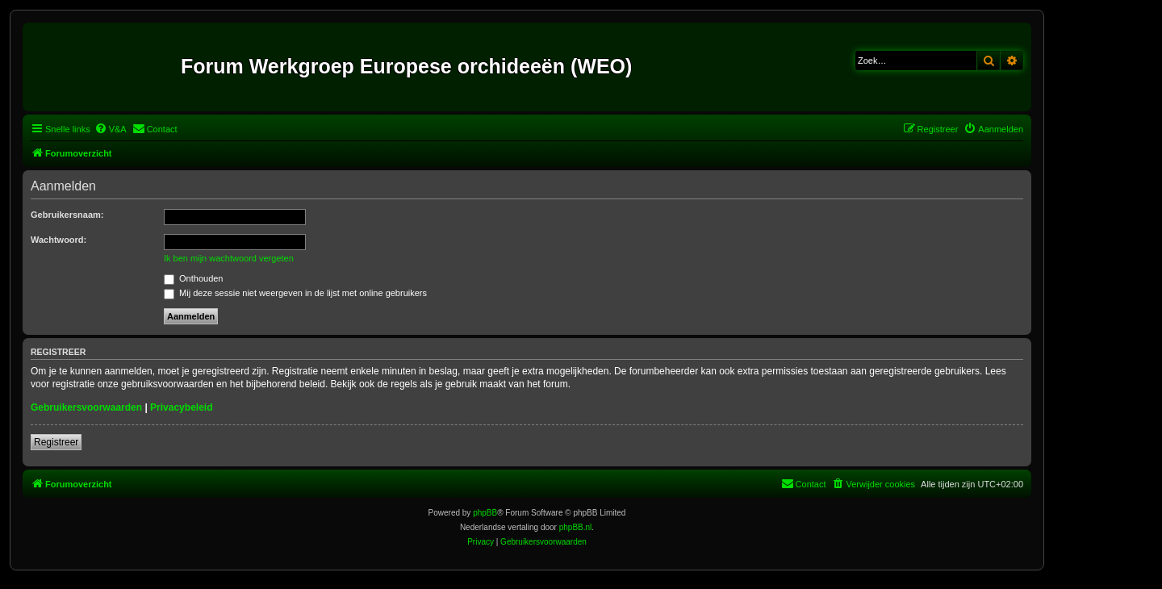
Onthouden (194, 278)
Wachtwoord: (58, 239)
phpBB (485, 512)
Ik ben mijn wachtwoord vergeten (229, 258)
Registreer (56, 442)
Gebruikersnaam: (67, 214)
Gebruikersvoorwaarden (86, 407)
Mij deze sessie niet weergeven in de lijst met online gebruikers (295, 293)
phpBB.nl (575, 527)
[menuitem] (110, 129)
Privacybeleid (181, 407)
